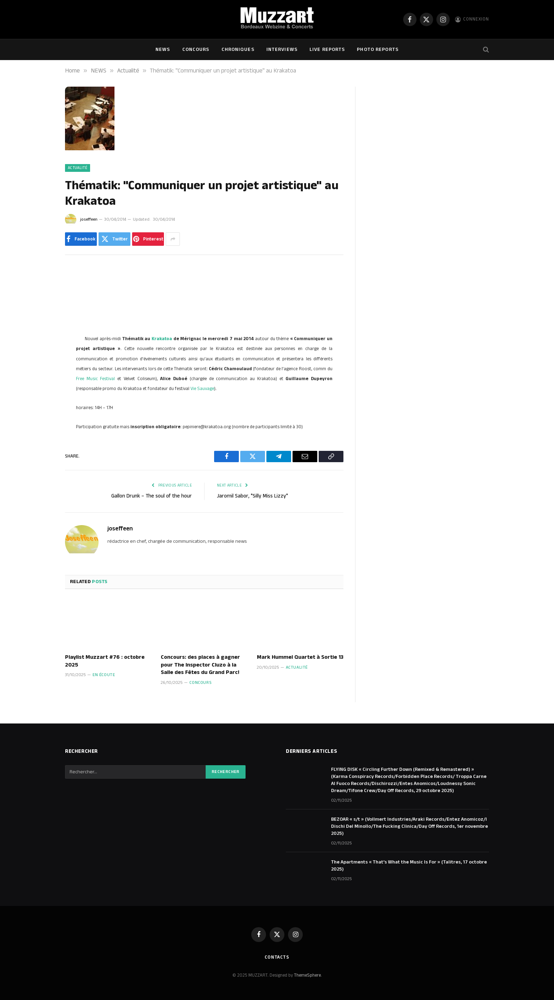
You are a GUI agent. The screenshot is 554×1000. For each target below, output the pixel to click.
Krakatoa (162, 339)
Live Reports (327, 49)
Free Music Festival (95, 379)
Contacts (277, 957)
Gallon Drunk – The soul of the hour (151, 496)
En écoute (104, 675)
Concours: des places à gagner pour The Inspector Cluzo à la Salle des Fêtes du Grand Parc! (200, 664)
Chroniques (238, 49)
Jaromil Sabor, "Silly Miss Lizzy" (252, 496)
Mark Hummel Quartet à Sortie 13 (300, 657)
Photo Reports (378, 49)
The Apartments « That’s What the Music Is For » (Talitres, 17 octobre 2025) (409, 866)
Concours (196, 49)
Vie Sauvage (202, 388)
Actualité (77, 168)
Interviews (281, 49)
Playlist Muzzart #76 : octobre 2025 (105, 661)
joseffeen (89, 219)
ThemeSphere (307, 975)
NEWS (162, 49)
